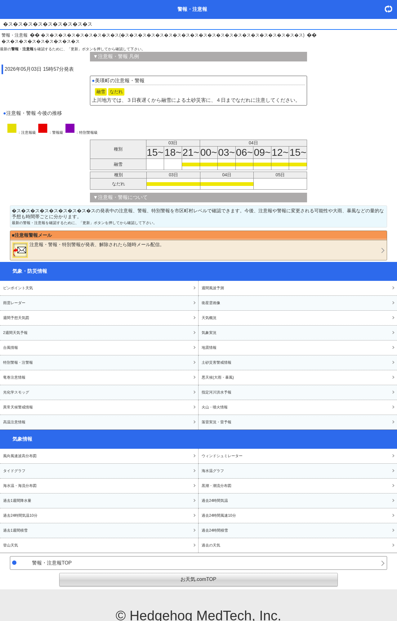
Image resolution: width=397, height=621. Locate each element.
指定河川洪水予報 (216, 392)
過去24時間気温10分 (20, 515)
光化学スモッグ (16, 392)
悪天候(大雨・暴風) (218, 377)
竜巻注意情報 (14, 377)
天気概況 (209, 318)
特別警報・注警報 (18, 362)
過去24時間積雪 (215, 530)
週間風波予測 (213, 288)
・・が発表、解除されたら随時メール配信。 (88, 250)
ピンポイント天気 (18, 288)
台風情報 (10, 347)
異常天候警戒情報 (18, 407)
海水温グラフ (213, 471)
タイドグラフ (14, 471)
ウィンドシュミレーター (222, 456)
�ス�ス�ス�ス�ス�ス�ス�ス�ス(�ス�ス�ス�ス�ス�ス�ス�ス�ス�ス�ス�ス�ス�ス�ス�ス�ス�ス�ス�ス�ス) (172, 35)
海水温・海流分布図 (20, 486)
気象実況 (209, 333)
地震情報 (209, 347)
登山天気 (10, 545)
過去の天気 (211, 545)
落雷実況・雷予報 (216, 422)
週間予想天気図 (16, 318)
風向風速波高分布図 (20, 456)
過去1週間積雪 (15, 530)
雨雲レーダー (14, 303)
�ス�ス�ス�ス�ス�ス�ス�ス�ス (41, 41)
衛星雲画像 (211, 303)
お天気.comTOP (198, 579)
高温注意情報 (14, 422)
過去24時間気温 (215, 500)
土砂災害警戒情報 (216, 362)
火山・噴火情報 (215, 407)
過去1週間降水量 (17, 500)
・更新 (391, 9)
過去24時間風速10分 (219, 515)
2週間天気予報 (15, 333)
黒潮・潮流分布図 (216, 486)
